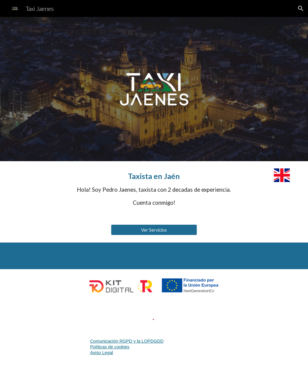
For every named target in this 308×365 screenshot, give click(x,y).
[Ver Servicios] (154, 230)
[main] (153, 189)
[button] (300, 8)
